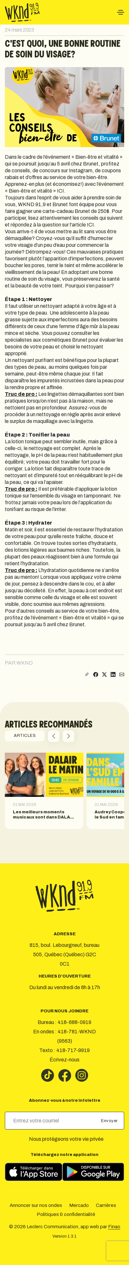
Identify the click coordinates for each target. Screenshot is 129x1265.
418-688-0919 (74, 1022)
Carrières (106, 1205)
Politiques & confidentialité (66, 1214)
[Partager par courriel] (121, 674)
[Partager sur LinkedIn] (113, 674)
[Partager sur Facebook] (95, 674)
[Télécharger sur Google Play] (93, 1172)
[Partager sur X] (104, 674)
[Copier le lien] (86, 674)
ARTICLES (25, 735)
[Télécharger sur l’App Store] (33, 1172)
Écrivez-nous (64, 1059)
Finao (114, 1226)
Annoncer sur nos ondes (36, 1205)
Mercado (79, 1205)
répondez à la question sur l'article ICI (52, 224)
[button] (54, 736)
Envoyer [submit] (110, 1121)
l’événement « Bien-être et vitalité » (70, 617)
